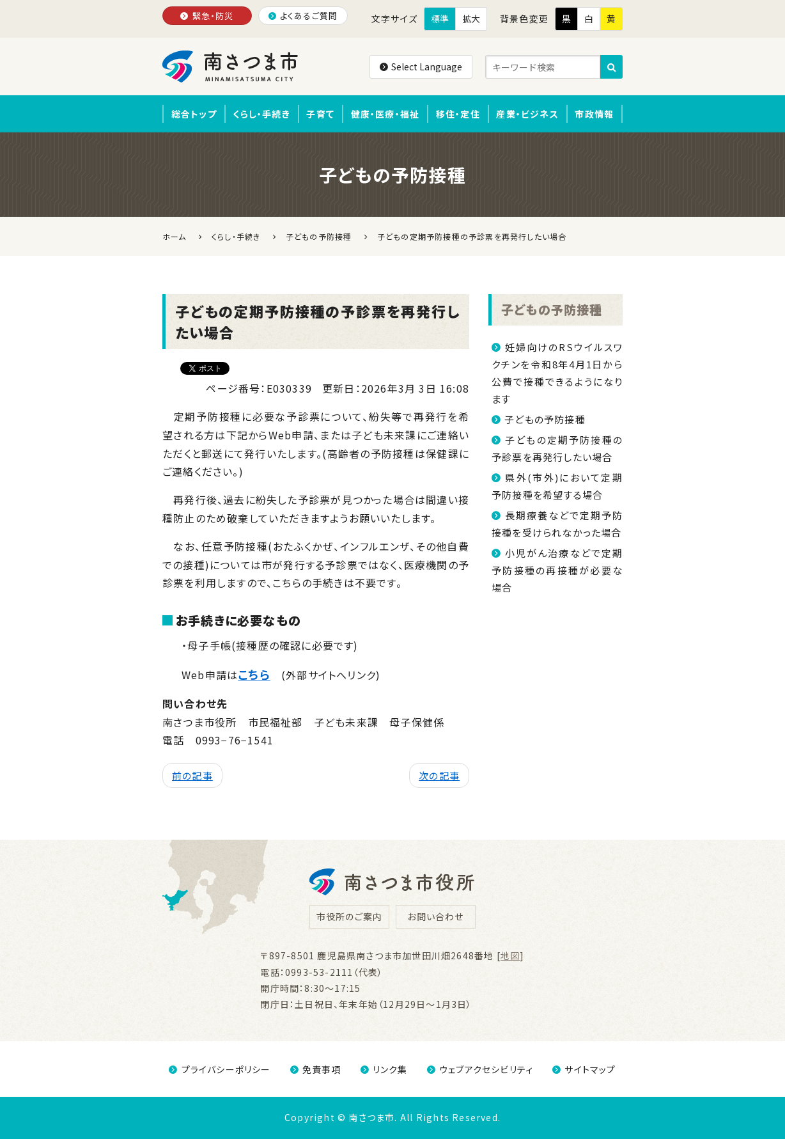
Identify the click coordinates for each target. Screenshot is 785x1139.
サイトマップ (584, 1069)
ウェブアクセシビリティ (480, 1069)
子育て (320, 113)
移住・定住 (458, 113)
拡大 (471, 18)
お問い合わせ (435, 916)
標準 (440, 18)
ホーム (174, 236)
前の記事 (192, 775)
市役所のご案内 (349, 916)
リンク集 (384, 1069)
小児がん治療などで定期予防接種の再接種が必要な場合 (557, 570)
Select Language (421, 66)
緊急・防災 (206, 16)
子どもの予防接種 (552, 309)
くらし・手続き (261, 113)
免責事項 (315, 1069)
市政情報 (594, 113)
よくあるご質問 (303, 16)
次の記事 (439, 775)
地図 (510, 955)
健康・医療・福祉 (385, 113)
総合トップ (194, 113)
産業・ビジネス (527, 113)
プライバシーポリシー (219, 1069)
